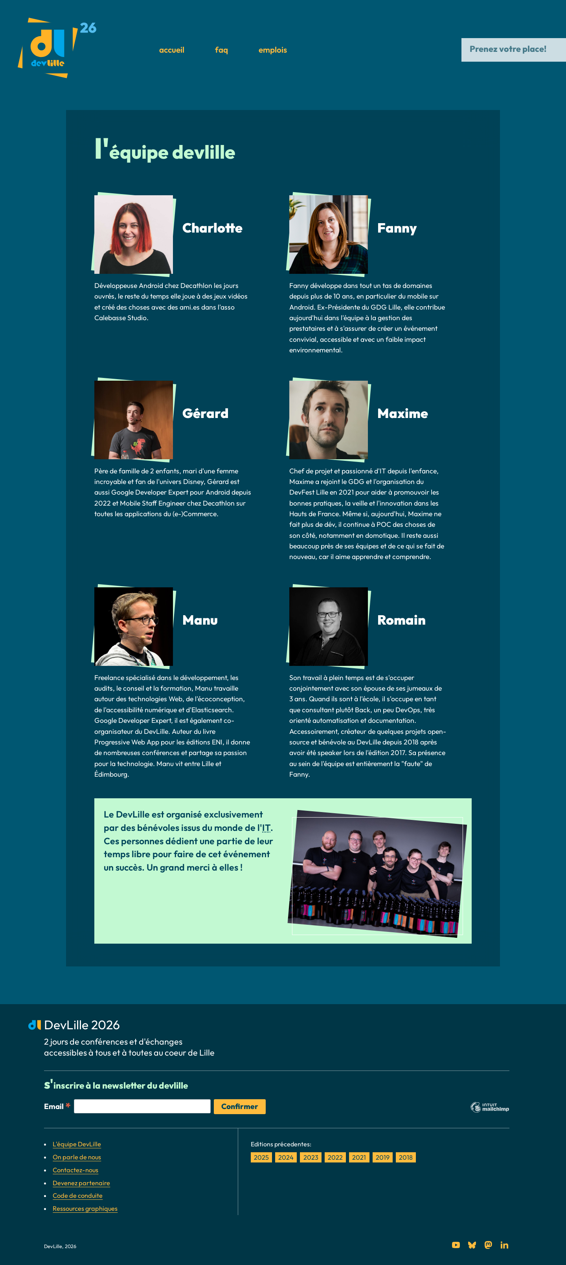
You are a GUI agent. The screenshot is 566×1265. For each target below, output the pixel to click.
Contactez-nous (75, 1170)
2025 (261, 1157)
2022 (335, 1157)
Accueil (171, 49)
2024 (286, 1157)
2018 (406, 1157)
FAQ (221, 49)
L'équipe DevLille (77, 1144)
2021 (359, 1157)
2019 (383, 1157)
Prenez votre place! (509, 48)
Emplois (273, 49)
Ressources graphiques (85, 1208)
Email (57, 1106)
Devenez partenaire (81, 1183)
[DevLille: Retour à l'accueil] (57, 50)
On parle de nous (77, 1157)
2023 (310, 1157)
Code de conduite (78, 1195)
